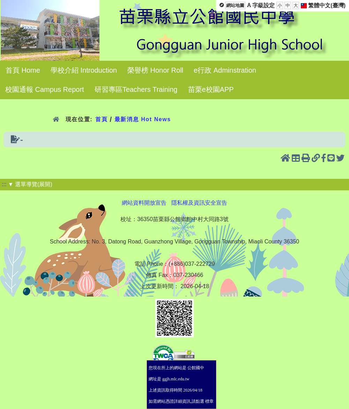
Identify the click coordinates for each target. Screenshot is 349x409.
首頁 (101, 119)
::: (4, 184)
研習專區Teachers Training (136, 89)
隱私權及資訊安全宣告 (199, 203)
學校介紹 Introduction (84, 70)
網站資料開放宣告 (144, 203)
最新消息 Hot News (142, 119)
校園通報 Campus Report (44, 89)
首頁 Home (23, 70)
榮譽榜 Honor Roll (155, 70)
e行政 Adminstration (225, 70)
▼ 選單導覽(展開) (30, 184)
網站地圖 (235, 5)
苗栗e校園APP (211, 89)
